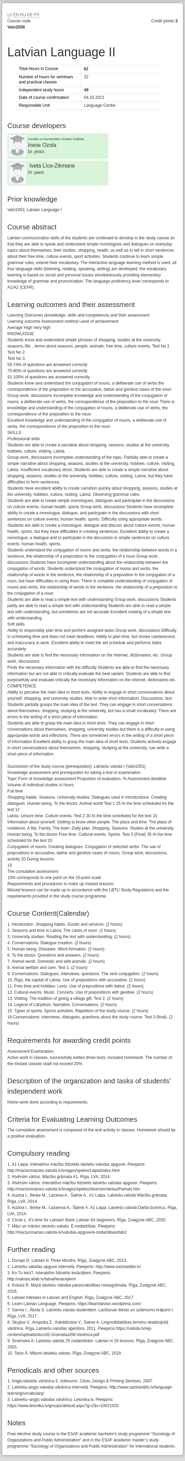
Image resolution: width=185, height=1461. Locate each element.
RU (23, 14)
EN (16, 14)
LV (9, 14)
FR (36, 14)
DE (30, 14)
